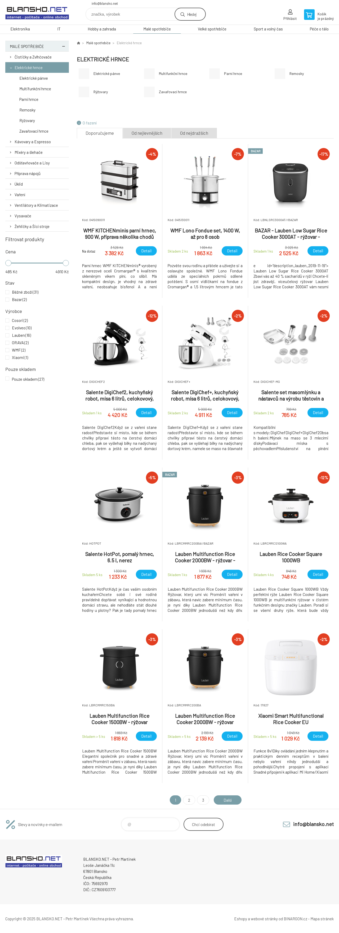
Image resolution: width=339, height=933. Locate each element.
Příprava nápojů (28, 173)
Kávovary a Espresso (33, 141)
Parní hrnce (28, 99)
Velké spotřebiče (212, 28)
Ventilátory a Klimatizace (36, 205)
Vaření (20, 194)
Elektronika (20, 28)
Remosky (27, 109)
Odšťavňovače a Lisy (32, 162)
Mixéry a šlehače (29, 152)
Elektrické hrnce (29, 67)
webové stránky (264, 918)
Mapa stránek (322, 918)
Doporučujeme (100, 133)
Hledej (192, 14)
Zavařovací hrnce (33, 131)
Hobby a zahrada (102, 28)
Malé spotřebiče (157, 28)
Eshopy (240, 918)
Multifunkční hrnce (35, 88)
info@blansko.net (105, 3)
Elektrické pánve (33, 78)
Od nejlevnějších (147, 133)
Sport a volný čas (268, 28)
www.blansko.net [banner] (37, 12)
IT (59, 28)
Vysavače (23, 215)
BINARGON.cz (295, 918)
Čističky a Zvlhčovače (33, 57)
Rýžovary (27, 120)
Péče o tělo (319, 28)
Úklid (19, 184)
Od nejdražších (194, 133)
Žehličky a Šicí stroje (32, 226)
